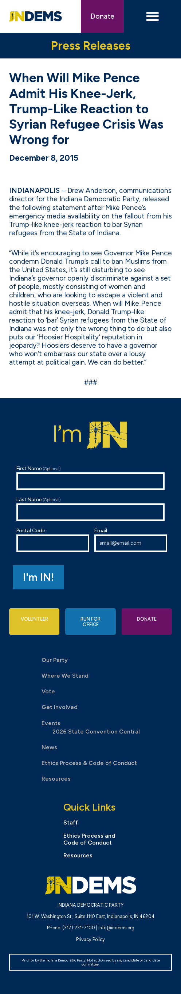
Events (51, 723)
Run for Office (90, 621)
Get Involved (60, 707)
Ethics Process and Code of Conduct (89, 839)
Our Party (55, 659)
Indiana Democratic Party (35, 16)
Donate (102, 16)
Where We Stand (65, 675)
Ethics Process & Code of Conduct (89, 762)
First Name (90, 477)
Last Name (90, 508)
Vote (48, 691)
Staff (70, 822)
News (49, 747)
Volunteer (34, 619)
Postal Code (52, 540)
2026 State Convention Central (96, 731)
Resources (56, 778)
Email (130, 540)
